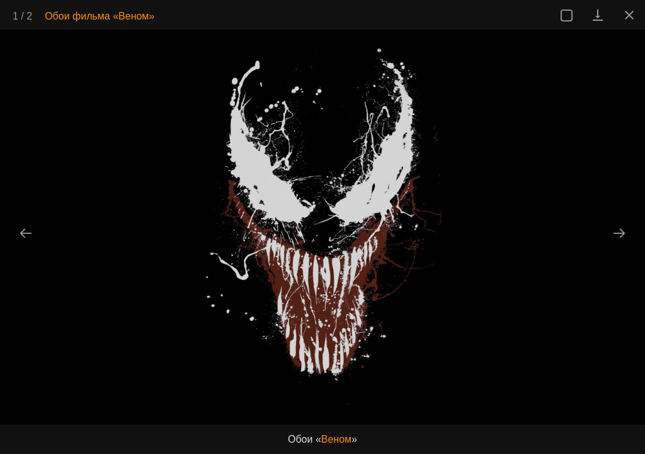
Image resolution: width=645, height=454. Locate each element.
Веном (336, 439)
